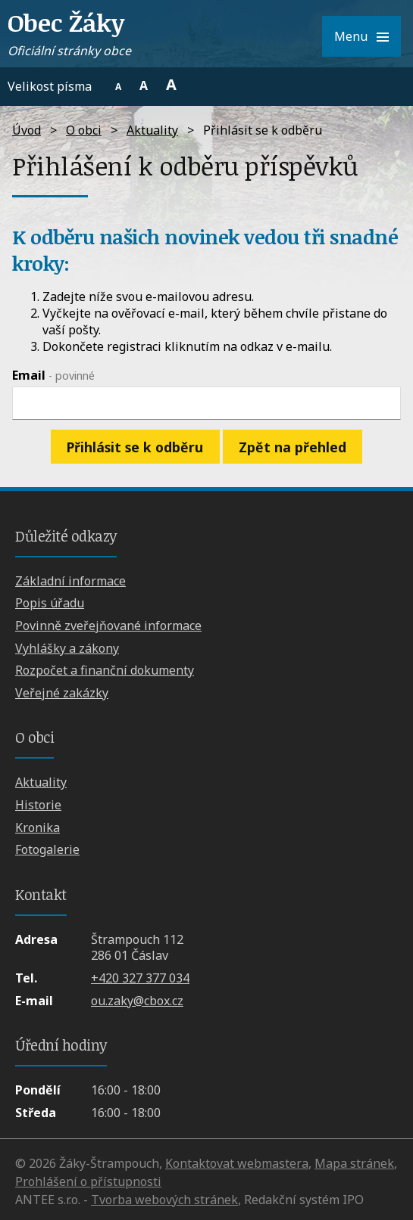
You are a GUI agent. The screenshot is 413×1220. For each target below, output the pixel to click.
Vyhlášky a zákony (67, 648)
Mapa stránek (354, 1163)
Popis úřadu (49, 602)
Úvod (26, 130)
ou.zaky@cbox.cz (137, 1000)
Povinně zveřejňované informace (108, 625)
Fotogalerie (47, 849)
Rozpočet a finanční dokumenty (104, 670)
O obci (84, 130)
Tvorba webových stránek (164, 1199)
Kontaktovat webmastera (236, 1163)
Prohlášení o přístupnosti (88, 1181)
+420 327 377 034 (140, 978)
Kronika (37, 827)
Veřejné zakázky (61, 693)
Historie (38, 804)
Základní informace (70, 581)
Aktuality (152, 130)
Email (53, 375)
